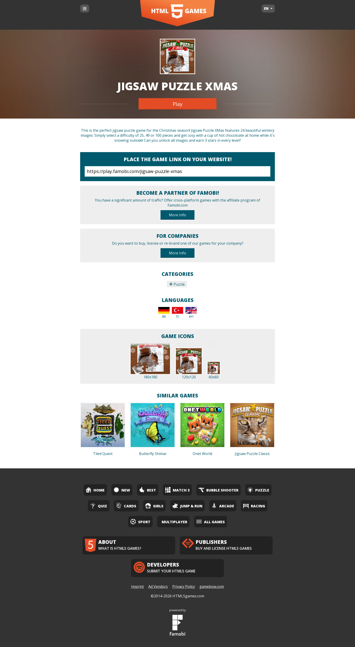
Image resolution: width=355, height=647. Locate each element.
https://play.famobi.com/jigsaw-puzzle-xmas (177, 171)
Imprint (137, 586)
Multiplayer (174, 521)
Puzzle (177, 284)
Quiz (98, 505)
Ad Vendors (158, 586)
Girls (154, 505)
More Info (177, 214)
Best (147, 490)
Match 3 (177, 490)
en (191, 313)
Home (95, 490)
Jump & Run (187, 505)
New (122, 490)
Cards (126, 505)
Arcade (222, 505)
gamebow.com (211, 586)
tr (177, 313)
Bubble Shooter (218, 490)
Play (177, 103)
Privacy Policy (183, 586)
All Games (210, 521)
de (164, 313)
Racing (254, 505)
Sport (140, 521)
